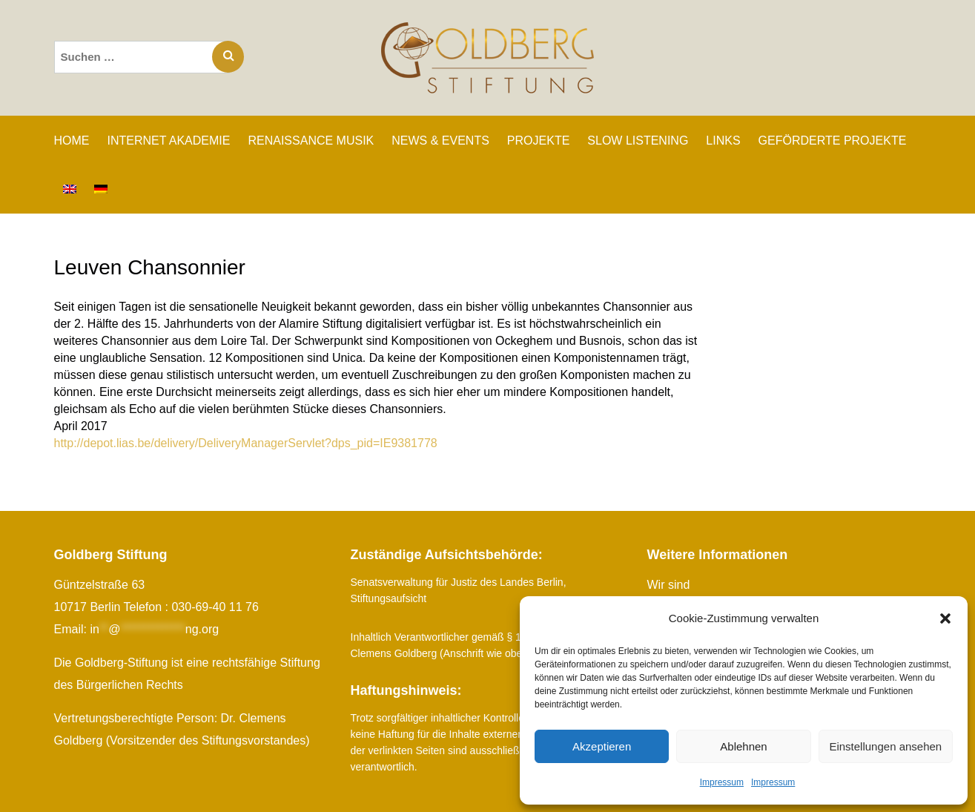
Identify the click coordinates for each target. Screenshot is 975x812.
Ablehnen (743, 746)
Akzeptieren (601, 746)
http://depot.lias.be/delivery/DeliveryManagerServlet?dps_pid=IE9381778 (245, 443)
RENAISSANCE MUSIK (311, 140)
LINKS (723, 140)
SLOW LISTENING (637, 140)
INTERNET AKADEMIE (169, 140)
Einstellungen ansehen (885, 746)
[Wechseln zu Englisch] (69, 189)
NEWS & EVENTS (440, 140)
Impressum (722, 782)
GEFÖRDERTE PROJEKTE (832, 140)
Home (72, 140)
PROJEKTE (538, 140)
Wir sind (668, 584)
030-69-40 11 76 (214, 607)
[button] (945, 618)
